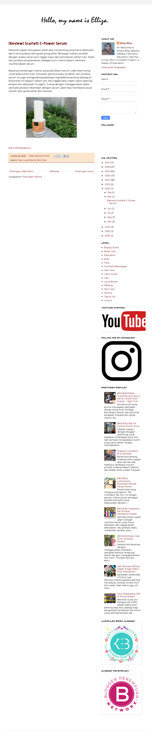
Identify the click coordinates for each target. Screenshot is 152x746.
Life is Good (110, 274)
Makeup (108, 285)
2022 (108, 184)
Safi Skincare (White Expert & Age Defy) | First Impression (128, 569)
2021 (107, 179)
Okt (109, 221)
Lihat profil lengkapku (113, 67)
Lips (106, 277)
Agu (110, 217)
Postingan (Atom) (32, 176)
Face (20, 160)
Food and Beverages (115, 266)
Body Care (110, 251)
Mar (109, 196)
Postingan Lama (84, 171)
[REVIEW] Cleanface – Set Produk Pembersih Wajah (129, 511)
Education (109, 255)
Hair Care (109, 270)
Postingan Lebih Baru (21, 171)
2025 (108, 231)
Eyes (106, 258)
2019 (107, 171)
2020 (108, 175)
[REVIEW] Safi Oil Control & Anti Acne (128, 425)
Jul (109, 212)
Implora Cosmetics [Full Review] (127, 452)
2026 (108, 235)
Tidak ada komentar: (39, 156)
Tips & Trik (109, 296)
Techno (108, 292)
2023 (108, 188)
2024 (108, 226)
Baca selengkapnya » (20, 147)
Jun (109, 208)
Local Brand (29, 160)
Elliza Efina (126, 43)
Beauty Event (111, 247)
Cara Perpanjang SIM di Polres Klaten (128, 595)
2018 (107, 166)
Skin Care (42, 160)
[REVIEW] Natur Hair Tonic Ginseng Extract (128, 539)
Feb (109, 192)
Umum (108, 300)
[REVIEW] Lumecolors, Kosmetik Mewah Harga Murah (126, 482)
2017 (107, 162)
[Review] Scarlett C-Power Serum (38, 43)
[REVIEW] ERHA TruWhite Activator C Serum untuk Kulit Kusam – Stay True (129, 397)
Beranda (54, 171)
